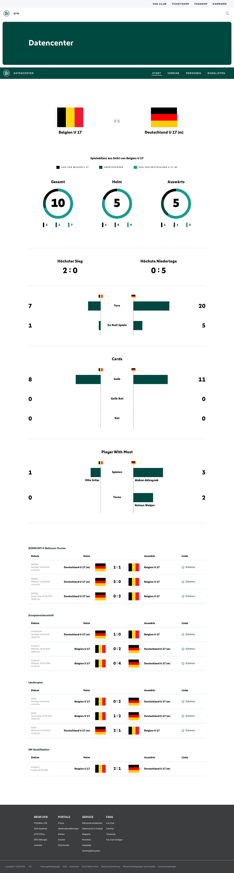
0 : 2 (117, 596)
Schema (188, 567)
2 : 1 (117, 731)
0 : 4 (117, 663)
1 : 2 (117, 716)
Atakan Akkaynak (146, 480)
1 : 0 (117, 634)
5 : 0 (117, 582)
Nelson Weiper (145, 505)
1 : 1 (117, 567)
